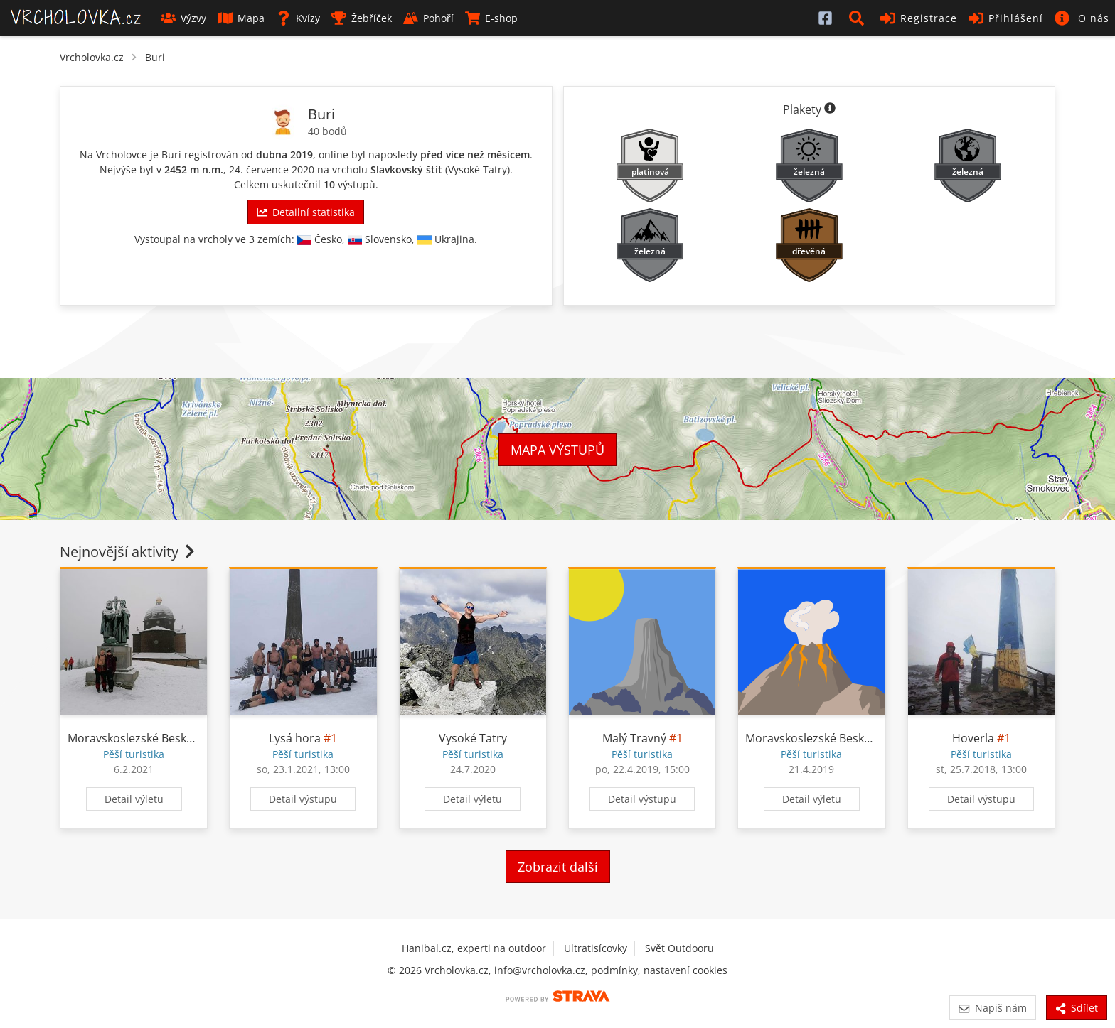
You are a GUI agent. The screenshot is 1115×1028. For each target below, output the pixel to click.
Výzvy (183, 18)
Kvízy (298, 18)
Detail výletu (134, 799)
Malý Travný (634, 738)
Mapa (241, 18)
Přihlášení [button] (1006, 18)
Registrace (918, 18)
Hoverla (973, 738)
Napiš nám (992, 1008)
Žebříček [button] (361, 18)
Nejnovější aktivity (129, 551)
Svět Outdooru (679, 948)
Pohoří (428, 18)
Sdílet (1076, 1008)
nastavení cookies (685, 970)
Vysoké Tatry (477, 169)
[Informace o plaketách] (830, 109)
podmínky (614, 970)
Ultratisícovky (595, 948)
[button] (859, 18)
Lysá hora (295, 738)
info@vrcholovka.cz (539, 970)
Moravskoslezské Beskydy (136, 738)
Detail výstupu (303, 799)
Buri (155, 57)
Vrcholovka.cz (92, 57)
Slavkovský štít (406, 169)
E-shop (491, 18)
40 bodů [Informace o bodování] (327, 131)
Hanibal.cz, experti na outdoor (474, 948)
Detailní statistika (306, 212)
